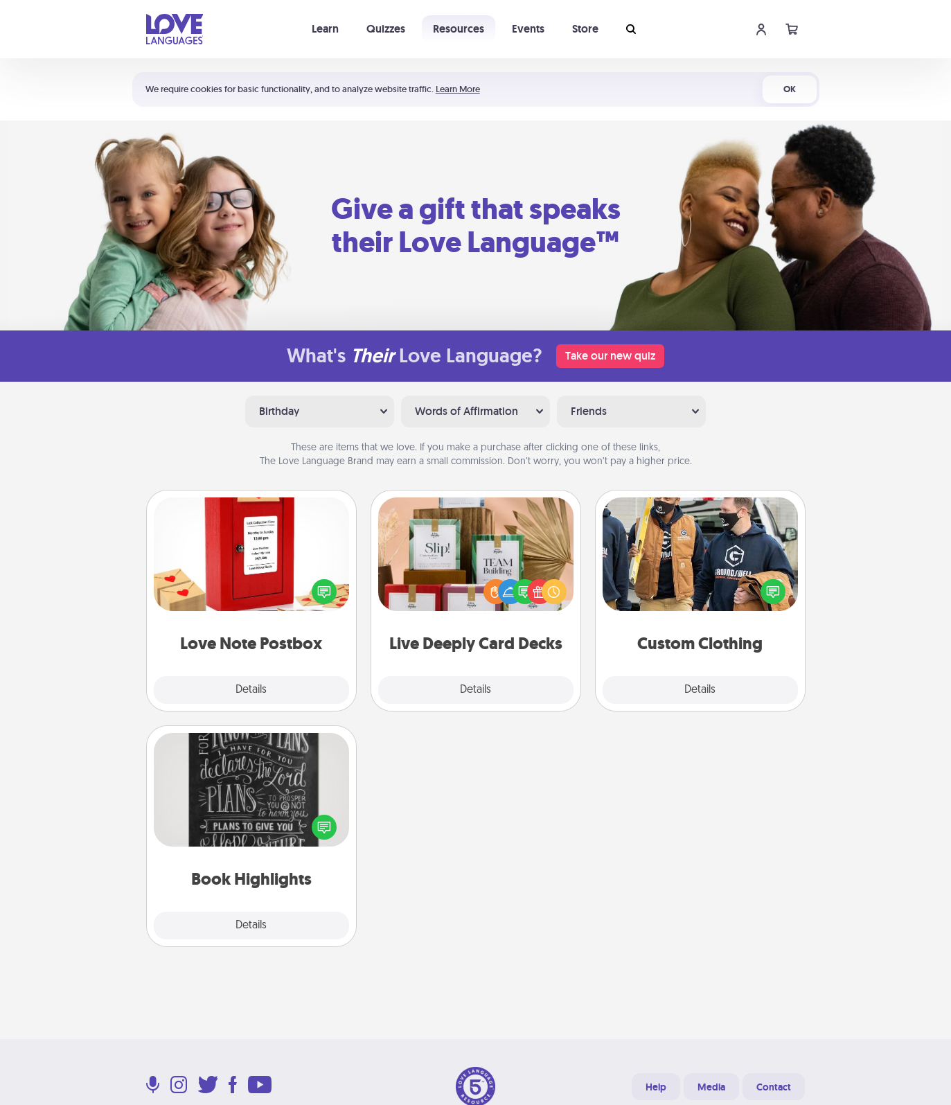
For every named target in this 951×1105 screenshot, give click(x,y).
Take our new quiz (610, 355)
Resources (458, 28)
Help (656, 1087)
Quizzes (385, 28)
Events (528, 28)
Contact (773, 1087)
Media (711, 1087)
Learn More (458, 89)
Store (585, 28)
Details (251, 690)
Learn (325, 28)
